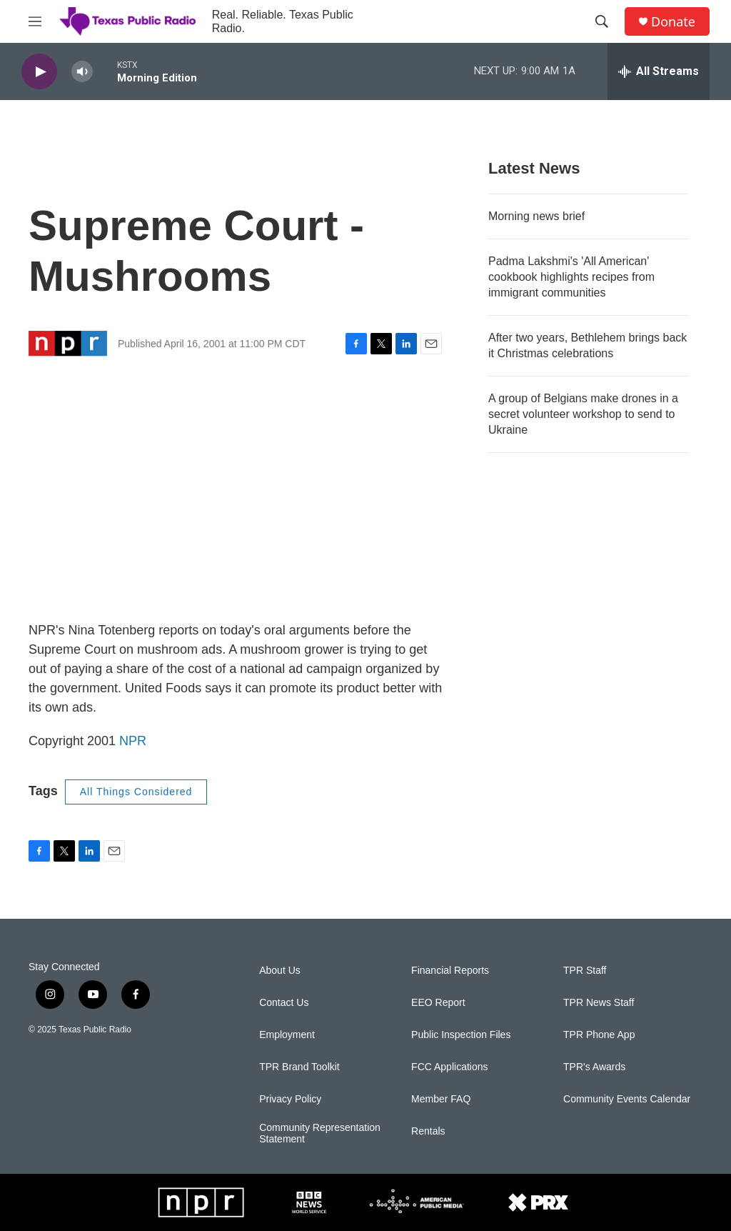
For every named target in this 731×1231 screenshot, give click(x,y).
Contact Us (283, 1002)
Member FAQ (440, 1099)
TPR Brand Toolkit (299, 1067)
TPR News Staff (598, 1002)
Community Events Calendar (626, 1099)
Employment (287, 1035)
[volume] (82, 72)
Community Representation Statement (319, 1133)
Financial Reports (450, 970)
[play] (39, 72)
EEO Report (438, 1002)
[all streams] (659, 71)
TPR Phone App (599, 1035)
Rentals (428, 1131)
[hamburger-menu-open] (35, 21)
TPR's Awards (594, 1067)
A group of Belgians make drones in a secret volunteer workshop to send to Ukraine (583, 414)
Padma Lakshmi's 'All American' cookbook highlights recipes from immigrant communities (571, 277)
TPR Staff (584, 970)
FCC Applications (449, 1067)
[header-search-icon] (601, 21)
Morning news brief (536, 216)
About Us (280, 970)
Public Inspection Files (460, 1035)
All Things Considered (136, 791)
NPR (132, 741)
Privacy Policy (290, 1099)
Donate (673, 21)
